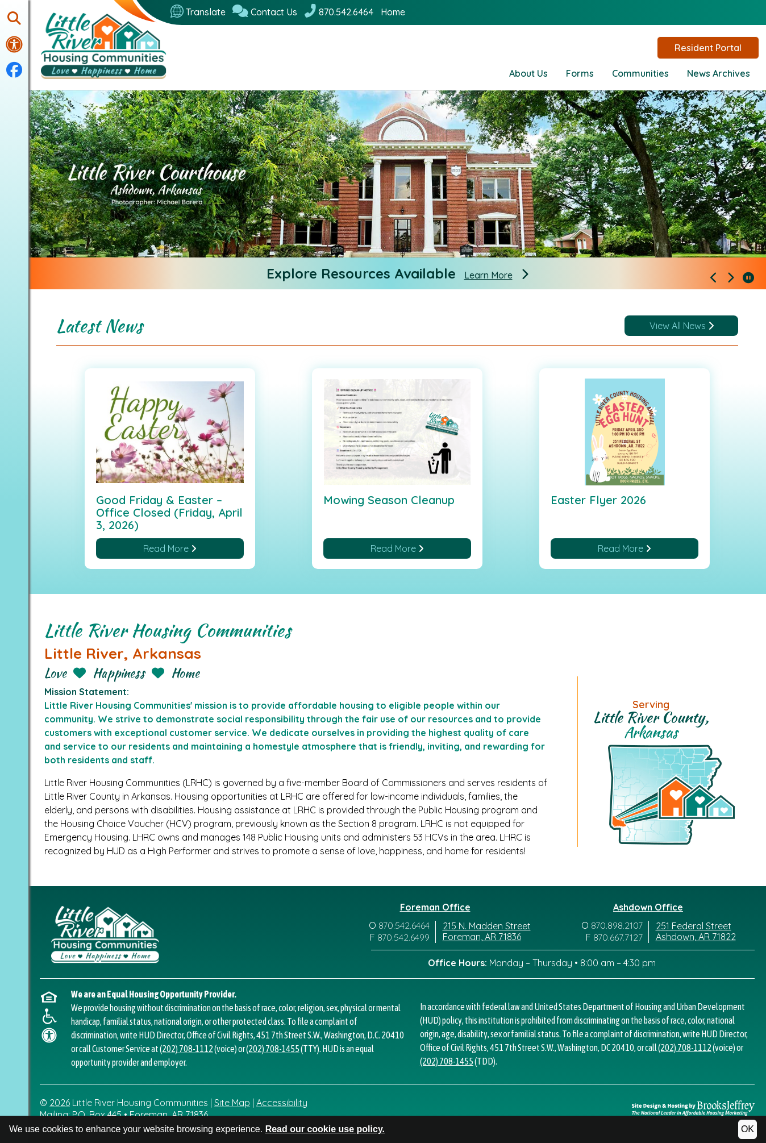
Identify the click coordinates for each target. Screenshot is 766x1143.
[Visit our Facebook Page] (14, 70)
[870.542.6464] (338, 12)
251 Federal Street (693, 926)
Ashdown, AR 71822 (696, 937)
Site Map (232, 1102)
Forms (580, 73)
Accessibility (281, 1102)
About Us (528, 73)
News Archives (718, 73)
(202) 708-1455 (272, 1049)
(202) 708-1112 (186, 1049)
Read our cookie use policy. (325, 1129)
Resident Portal (708, 47)
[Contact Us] (264, 12)
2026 (59, 1102)
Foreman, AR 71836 (482, 937)
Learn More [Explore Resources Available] (488, 275)
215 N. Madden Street (487, 926)
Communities (640, 73)
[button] (14, 19)
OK (747, 1129)
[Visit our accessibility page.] (14, 44)
